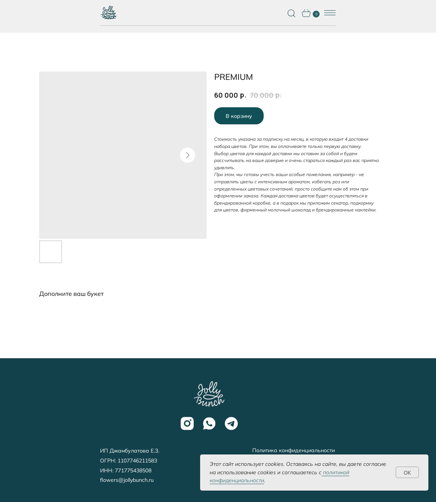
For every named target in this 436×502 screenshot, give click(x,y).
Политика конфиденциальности (293, 450)
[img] (209, 394)
